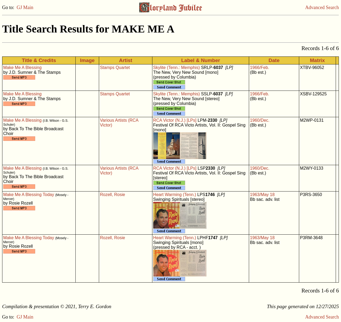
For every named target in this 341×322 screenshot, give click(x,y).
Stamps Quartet (115, 67)
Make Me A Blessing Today (28, 194)
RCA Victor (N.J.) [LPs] (174, 120)
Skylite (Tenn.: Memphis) (176, 67)
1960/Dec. (259, 120)
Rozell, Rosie (112, 194)
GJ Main (25, 7)
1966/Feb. (259, 67)
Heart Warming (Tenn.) (174, 194)
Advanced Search (322, 7)
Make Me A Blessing (22, 67)
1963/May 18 (262, 194)
